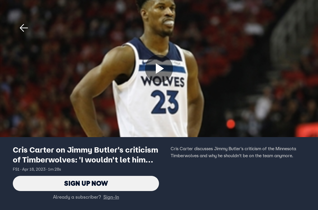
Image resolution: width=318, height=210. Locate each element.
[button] (24, 28)
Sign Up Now (86, 183)
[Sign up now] (159, 69)
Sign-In (111, 197)
